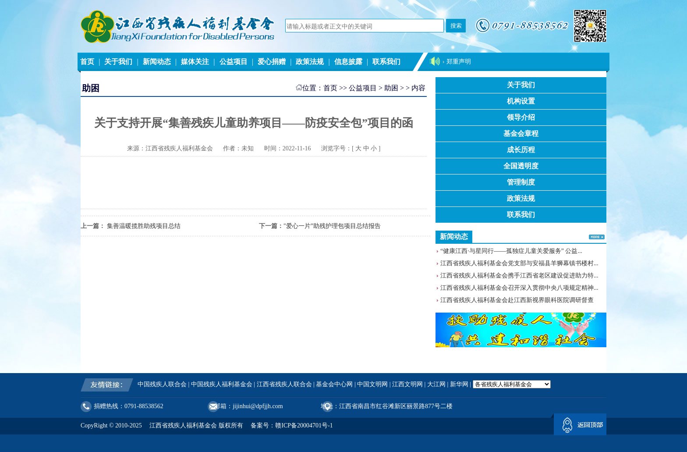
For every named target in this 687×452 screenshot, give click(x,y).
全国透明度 (520, 166)
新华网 (459, 384)
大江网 (436, 384)
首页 (87, 61)
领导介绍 (521, 117)
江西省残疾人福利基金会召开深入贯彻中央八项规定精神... (519, 288)
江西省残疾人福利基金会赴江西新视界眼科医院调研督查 (517, 300)
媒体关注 (195, 61)
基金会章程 (520, 133)
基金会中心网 (334, 384)
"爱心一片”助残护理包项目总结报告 (332, 226)
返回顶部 (580, 426)
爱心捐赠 (272, 61)
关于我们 (118, 61)
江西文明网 (407, 384)
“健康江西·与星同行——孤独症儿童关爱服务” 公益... (511, 251)
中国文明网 (372, 384)
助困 (391, 88)
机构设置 (521, 101)
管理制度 (521, 182)
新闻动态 (157, 61)
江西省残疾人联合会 (284, 384)
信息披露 (348, 61)
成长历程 (521, 149)
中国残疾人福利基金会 (221, 384)
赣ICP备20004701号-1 (304, 425)
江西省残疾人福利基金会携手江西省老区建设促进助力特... (519, 275)
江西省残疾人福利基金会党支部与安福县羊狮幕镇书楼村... (519, 263)
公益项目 (234, 61)
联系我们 (386, 61)
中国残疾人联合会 (162, 384)
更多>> (597, 237)
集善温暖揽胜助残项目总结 (143, 226)
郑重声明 (458, 61)
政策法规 (310, 61)
